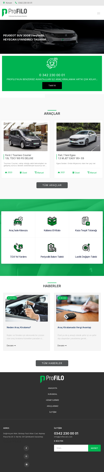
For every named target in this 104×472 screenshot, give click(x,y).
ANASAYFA (52, 388)
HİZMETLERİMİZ (52, 400)
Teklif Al (52, 85)
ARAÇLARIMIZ (52, 406)
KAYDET (94, 448)
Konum (7, 3)
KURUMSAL (52, 394)
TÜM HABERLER (52, 363)
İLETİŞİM (52, 412)
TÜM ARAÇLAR (52, 185)
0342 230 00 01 (23, 3)
